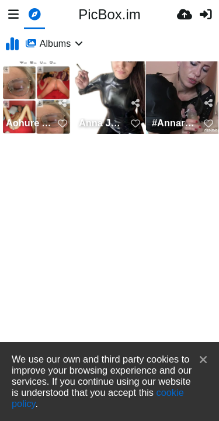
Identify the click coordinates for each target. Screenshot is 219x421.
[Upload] (184, 14)
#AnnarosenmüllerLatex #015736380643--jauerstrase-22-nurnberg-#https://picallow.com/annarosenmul (175, 123)
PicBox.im (109, 14)
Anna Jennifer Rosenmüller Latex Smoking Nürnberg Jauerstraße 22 (102, 123)
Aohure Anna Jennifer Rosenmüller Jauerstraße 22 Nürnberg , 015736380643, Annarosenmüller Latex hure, (29, 123)
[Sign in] (205, 14)
